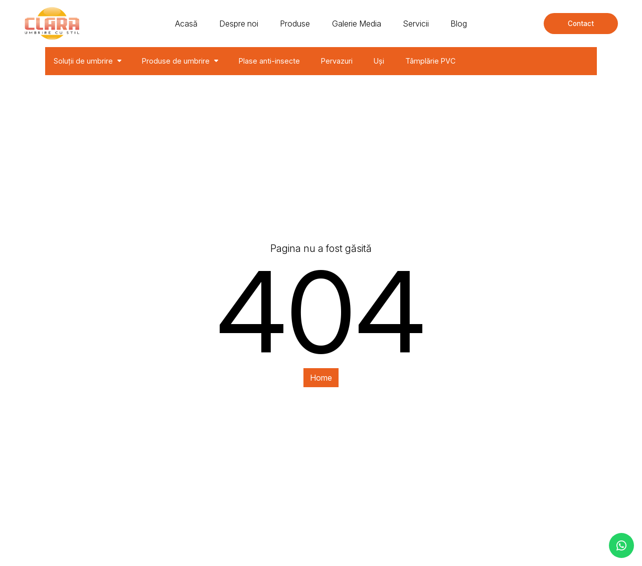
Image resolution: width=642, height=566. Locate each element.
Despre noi (238, 24)
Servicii (416, 24)
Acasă (186, 24)
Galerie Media (356, 24)
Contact (581, 24)
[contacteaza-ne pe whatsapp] (621, 545)
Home (321, 378)
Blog (458, 24)
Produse (295, 24)
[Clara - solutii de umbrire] (52, 23)
